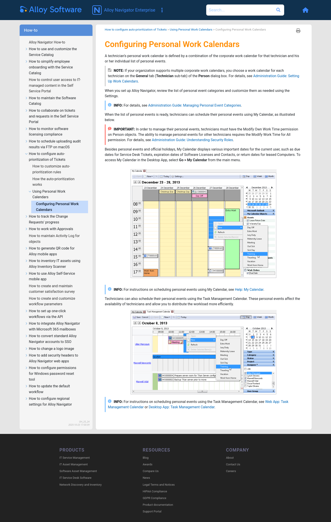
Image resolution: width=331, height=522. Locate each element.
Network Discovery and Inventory (81, 478)
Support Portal (152, 505)
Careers (231, 464)
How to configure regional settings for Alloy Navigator (48, 395)
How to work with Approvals (49, 222)
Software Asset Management (78, 464)
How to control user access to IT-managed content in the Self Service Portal (55, 79)
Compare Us (150, 464)
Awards (147, 458)
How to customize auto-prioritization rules (51, 163)
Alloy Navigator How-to (47, 36)
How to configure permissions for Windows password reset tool (50, 367)
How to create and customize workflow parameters (52, 295)
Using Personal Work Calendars (47, 188)
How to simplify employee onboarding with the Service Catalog (49, 61)
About (230, 451)
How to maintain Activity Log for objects (54, 232)
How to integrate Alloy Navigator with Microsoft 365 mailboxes (52, 320)
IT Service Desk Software (75, 471)
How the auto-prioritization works (54, 175)
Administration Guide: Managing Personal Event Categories (195, 99)
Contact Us (233, 458)
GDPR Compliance (154, 491)
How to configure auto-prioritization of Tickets (45, 150)
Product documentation (158, 498)
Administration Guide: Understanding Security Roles (193, 134)
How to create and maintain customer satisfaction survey (52, 282)
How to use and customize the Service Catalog (51, 45)
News (146, 471)
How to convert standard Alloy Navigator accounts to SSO (51, 332)
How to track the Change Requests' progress (46, 213)
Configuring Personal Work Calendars (57, 200)
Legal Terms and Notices (159, 478)
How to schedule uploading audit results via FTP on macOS (53, 138)
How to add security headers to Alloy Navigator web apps (51, 352)
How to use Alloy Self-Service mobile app (50, 270)
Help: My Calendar (250, 283)
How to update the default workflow (47, 382)
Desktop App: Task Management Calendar (182, 401)
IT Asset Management (74, 458)
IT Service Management (75, 451)
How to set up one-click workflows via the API (45, 307)
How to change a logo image (49, 342)
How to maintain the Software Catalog (50, 94)
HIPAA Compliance (155, 485)
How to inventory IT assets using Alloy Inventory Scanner (52, 257)
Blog (145, 451)
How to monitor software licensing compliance (46, 125)
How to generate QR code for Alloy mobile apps (50, 245)
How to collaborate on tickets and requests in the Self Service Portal (52, 110)
